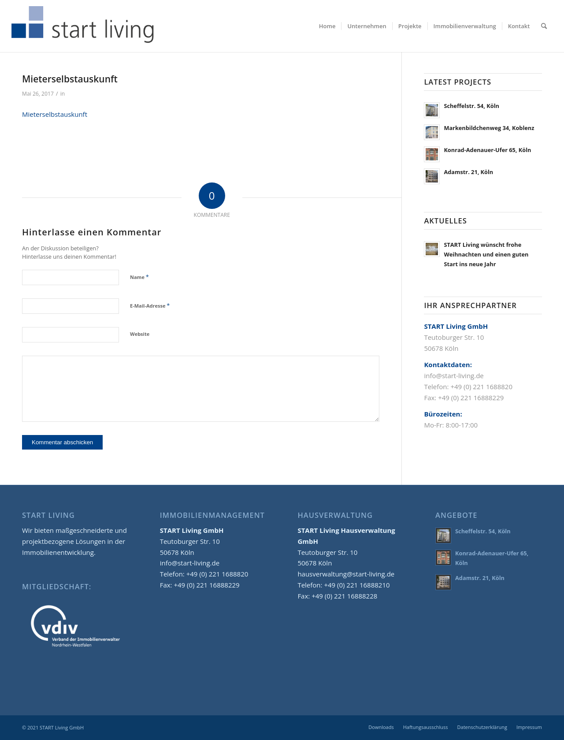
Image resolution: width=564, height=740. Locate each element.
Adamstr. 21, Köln (468, 172)
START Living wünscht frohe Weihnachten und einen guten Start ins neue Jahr (486, 254)
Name (139, 277)
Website (139, 334)
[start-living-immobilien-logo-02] (83, 26)
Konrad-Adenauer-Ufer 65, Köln (487, 150)
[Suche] (544, 26)
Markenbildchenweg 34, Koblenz (489, 128)
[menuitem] (327, 26)
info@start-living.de (189, 562)
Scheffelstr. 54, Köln (471, 106)
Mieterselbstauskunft (54, 114)
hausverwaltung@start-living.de (345, 573)
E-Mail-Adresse (150, 305)
